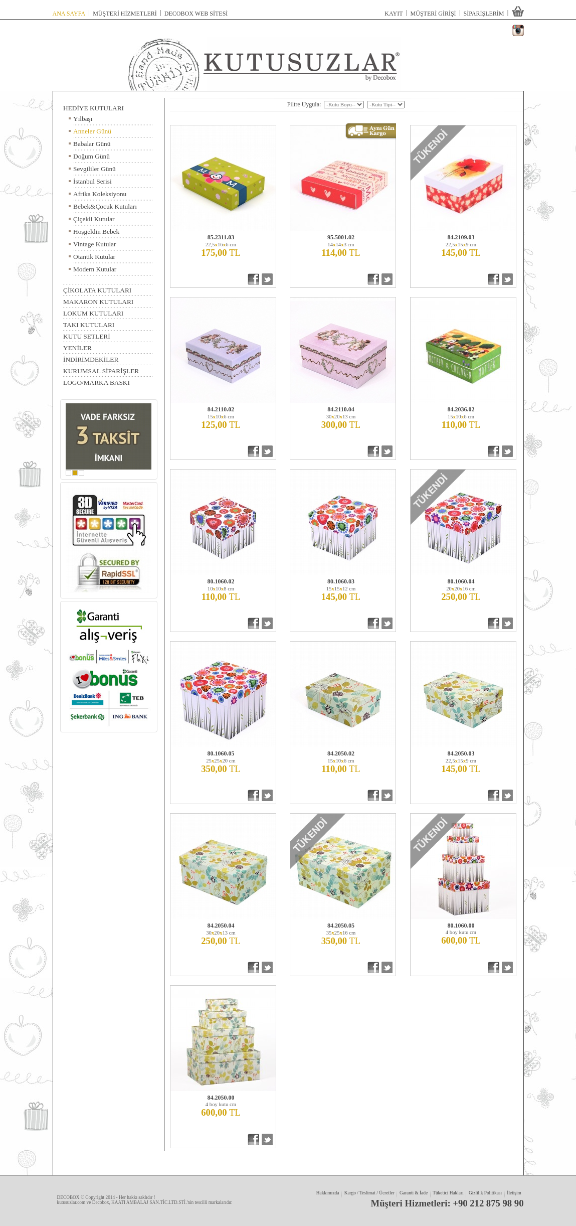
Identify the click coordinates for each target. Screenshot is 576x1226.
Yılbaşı (83, 117)
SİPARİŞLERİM (484, 13)
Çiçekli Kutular (94, 218)
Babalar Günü (91, 142)
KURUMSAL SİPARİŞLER (101, 370)
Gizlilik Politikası (485, 1192)
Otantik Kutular (94, 255)
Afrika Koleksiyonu (99, 193)
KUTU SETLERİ (86, 335)
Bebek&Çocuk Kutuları (105, 205)
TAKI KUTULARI (88, 325)
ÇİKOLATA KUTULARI (97, 290)
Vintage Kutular (94, 243)
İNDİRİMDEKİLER (90, 358)
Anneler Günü (92, 130)
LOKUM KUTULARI (93, 312)
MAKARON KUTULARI (98, 300)
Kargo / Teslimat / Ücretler (369, 1192)
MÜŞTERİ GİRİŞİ (433, 13)
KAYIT (394, 13)
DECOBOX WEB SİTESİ (196, 13)
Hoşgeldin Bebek (96, 230)
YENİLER (77, 347)
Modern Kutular (94, 268)
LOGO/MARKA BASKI (96, 381)
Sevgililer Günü (94, 168)
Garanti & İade (413, 1192)
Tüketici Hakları (448, 1192)
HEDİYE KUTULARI (93, 108)
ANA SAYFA (69, 13)
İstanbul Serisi (92, 180)
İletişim (514, 1192)
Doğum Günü (91, 155)
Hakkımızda (327, 1192)
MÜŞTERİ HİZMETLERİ (125, 13)
